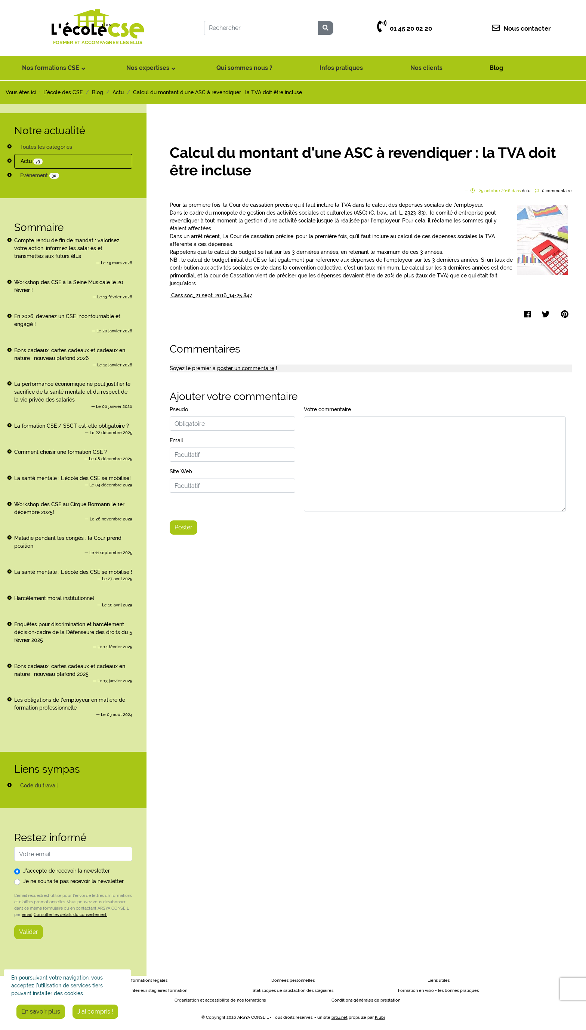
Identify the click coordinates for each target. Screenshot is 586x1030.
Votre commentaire (327, 409)
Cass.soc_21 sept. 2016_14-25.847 (211, 295)
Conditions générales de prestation (365, 1000)
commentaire (557, 190)
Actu (32, 161)
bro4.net (339, 1017)
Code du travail (39, 785)
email (27, 914)
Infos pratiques (341, 67)
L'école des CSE (63, 92)
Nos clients (426, 67)
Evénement (39, 175)
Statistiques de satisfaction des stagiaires (293, 990)
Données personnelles (293, 980)
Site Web (181, 471)
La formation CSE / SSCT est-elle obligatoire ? (71, 426)
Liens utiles (439, 980)
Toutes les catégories (46, 147)
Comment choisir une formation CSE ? (60, 452)
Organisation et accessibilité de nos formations (220, 1000)
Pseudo (179, 409)
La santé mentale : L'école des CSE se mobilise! (72, 478)
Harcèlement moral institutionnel (54, 598)
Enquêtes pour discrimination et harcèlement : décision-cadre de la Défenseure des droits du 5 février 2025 (73, 632)
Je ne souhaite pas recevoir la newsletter (73, 881)
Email (176, 440)
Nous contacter (521, 28)
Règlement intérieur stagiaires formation (147, 990)
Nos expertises (147, 67)
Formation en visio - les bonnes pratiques (438, 990)
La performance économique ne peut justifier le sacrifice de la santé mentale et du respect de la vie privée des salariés (72, 392)
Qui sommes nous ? (244, 67)
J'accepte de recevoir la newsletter (66, 871)
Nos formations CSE (50, 67)
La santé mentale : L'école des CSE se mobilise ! (73, 572)
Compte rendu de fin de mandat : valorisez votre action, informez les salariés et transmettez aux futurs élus (66, 248)
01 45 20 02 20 (404, 28)
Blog (496, 67)
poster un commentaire (245, 368)
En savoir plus (40, 1011)
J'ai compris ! (95, 1011)
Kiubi (380, 1017)
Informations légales (147, 980)
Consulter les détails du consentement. (70, 914)
